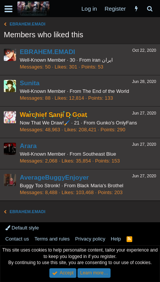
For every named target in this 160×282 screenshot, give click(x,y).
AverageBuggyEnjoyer (54, 177)
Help (116, 239)
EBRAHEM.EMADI (47, 52)
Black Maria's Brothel (100, 185)
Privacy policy (90, 239)
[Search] (149, 9)
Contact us (17, 239)
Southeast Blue (99, 154)
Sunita (30, 83)
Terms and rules (52, 239)
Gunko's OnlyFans (117, 123)
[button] (9, 8)
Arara (28, 146)
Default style (22, 228)
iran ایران (102, 60)
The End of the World (105, 91)
